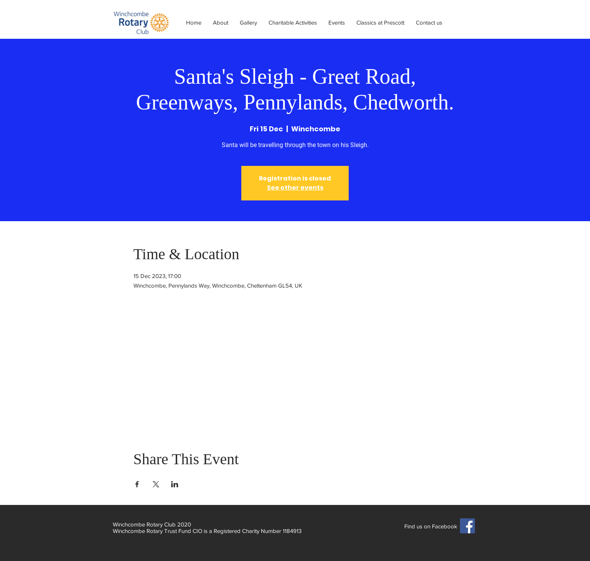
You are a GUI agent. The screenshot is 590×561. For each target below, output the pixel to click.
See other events (295, 187)
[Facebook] (467, 525)
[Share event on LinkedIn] (174, 484)
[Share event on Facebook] (137, 484)
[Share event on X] (156, 484)
